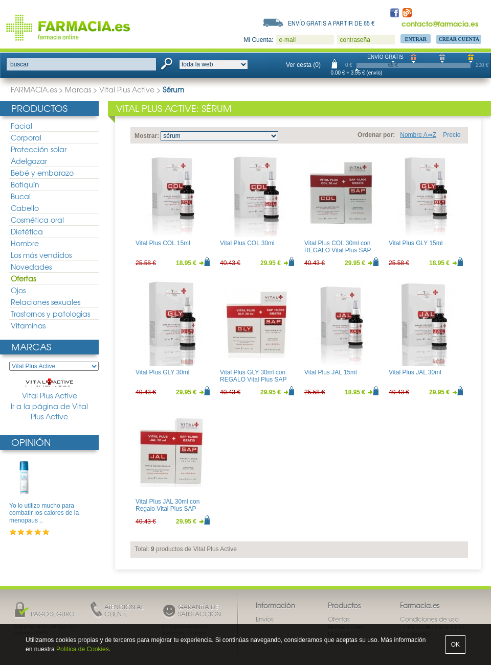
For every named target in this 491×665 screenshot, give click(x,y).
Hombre (25, 243)
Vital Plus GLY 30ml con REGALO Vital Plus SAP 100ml (253, 380)
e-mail (287, 39)
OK (455, 644)
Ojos (18, 290)
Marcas (78, 89)
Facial (21, 126)
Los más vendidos (41, 255)
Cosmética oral (37, 220)
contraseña (355, 39)
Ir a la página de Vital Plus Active (49, 411)
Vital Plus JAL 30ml (415, 372)
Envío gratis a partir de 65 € (331, 23)
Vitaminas (28, 325)
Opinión (31, 442)
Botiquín (25, 184)
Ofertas (23, 278)
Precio (451, 134)
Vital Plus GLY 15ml (415, 243)
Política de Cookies (82, 649)
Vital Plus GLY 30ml (162, 372)
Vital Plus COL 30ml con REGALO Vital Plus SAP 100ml (337, 251)
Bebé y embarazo (42, 173)
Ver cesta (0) (303, 64)
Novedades (31, 267)
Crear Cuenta (458, 39)
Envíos (265, 619)
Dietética (27, 231)
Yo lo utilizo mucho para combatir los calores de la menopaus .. (44, 513)
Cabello (25, 208)
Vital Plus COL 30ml (247, 243)
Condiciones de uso (429, 619)
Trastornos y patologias (50, 313)
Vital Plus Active (126, 89)
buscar (19, 64)
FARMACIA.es (34, 89)
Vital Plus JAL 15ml (330, 372)
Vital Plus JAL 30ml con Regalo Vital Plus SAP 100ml (167, 509)
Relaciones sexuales (45, 302)
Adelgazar (29, 161)
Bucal (21, 196)
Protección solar (38, 149)
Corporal (26, 137)
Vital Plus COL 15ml (163, 243)
